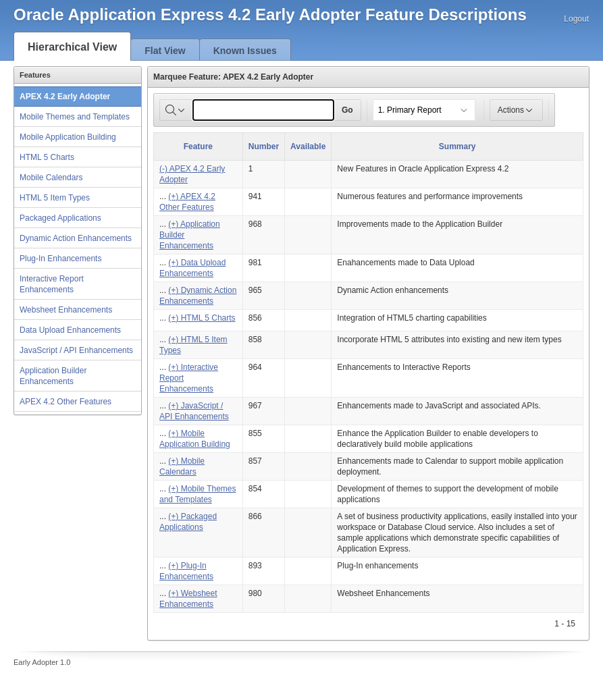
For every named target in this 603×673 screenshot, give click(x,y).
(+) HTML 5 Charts (201, 318)
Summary (457, 146)
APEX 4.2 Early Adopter (65, 96)
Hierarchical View (72, 47)
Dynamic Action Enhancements (76, 238)
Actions (516, 110)
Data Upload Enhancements (70, 330)
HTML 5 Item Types (55, 198)
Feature (198, 146)
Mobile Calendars (51, 177)
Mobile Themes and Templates (75, 117)
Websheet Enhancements (66, 310)
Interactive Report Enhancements (52, 284)
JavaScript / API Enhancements (76, 350)
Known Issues (245, 50)
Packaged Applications (60, 218)
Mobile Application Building (68, 137)
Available (307, 146)
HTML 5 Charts (47, 157)
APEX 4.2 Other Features (65, 401)
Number (263, 146)
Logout (576, 19)
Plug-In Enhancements (60, 258)
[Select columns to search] (176, 110)
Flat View (165, 50)
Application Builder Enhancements (53, 376)
